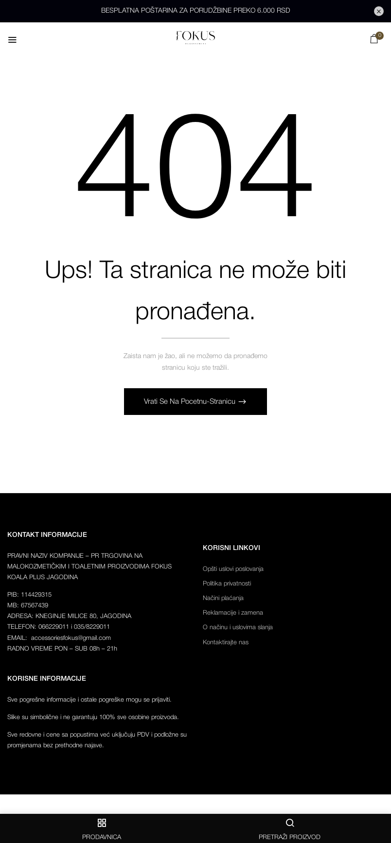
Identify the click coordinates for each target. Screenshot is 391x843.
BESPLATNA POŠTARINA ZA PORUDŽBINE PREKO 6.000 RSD (195, 11)
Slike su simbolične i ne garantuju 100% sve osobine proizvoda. (93, 717)
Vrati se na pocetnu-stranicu (190, 401)
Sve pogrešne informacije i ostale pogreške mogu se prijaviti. (89, 700)
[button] (374, 41)
